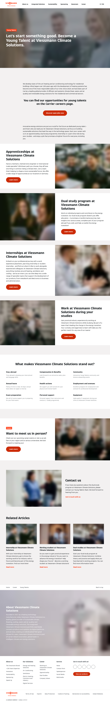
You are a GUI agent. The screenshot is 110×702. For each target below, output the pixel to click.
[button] (100, 587)
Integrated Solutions (38, 4)
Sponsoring (64, 4)
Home (8, 587)
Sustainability (52, 4)
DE (100, 4)
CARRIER (25, 700)
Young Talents (24, 587)
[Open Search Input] (96, 4)
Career (84, 4)
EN (103, 4)
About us (25, 4)
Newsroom (74, 4)
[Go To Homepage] (11, 4)
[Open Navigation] (1, 4)
